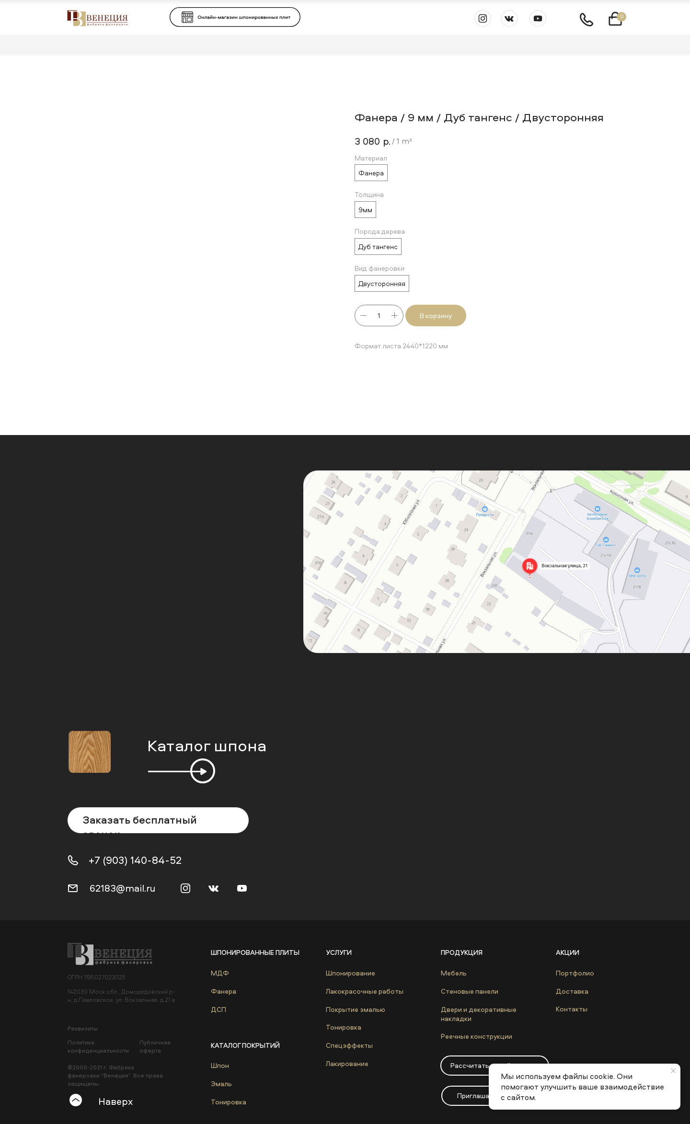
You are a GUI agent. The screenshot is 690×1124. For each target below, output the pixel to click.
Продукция (462, 952)
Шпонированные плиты (255, 952)
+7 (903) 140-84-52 (135, 860)
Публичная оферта (155, 1046)
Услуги (339, 952)
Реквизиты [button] (83, 1028)
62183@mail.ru (122, 888)
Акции (567, 952)
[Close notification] (673, 1071)
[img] (114, 954)
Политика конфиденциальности (98, 1046)
